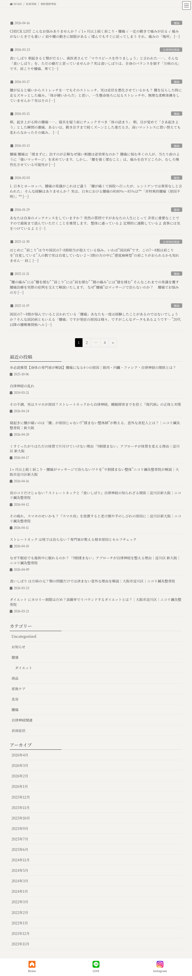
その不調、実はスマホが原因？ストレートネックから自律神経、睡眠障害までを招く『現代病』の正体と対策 (95, 404)
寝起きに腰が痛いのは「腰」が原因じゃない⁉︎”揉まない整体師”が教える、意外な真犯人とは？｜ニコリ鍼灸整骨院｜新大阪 (95, 425)
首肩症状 (19, 730)
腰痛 (176, 23)
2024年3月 (20, 880)
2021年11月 (20, 943)
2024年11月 (21, 859)
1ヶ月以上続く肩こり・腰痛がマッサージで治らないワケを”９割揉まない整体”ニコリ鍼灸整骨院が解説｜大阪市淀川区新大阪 (94, 472)
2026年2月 (20, 775)
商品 (15, 678)
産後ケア (19, 688)
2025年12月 (21, 797)
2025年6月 (20, 849)
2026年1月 (20, 786)
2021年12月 (21, 933)
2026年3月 (20, 765)
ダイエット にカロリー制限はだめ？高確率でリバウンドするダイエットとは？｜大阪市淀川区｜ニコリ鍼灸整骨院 (96, 602)
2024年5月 (20, 870)
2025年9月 (20, 828)
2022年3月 (20, 901)
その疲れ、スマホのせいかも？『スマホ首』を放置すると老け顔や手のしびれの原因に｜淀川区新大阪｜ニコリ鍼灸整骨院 (95, 518)
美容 (15, 699)
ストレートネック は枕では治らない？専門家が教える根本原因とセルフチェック (73, 539)
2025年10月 (21, 817)
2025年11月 (21, 807)
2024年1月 (20, 891)
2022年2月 (20, 912)
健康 (176, 178)
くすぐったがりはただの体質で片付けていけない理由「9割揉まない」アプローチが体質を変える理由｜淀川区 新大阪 (95, 449)
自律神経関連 (171, 50)
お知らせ (19, 646)
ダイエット (23, 667)
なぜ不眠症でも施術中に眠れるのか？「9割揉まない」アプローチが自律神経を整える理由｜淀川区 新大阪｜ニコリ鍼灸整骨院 (95, 560)
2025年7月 (20, 838)
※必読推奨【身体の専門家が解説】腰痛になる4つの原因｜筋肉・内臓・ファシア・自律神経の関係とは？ (93, 367)
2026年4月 (20, 754)
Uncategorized (24, 636)
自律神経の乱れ (22, 385)
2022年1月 (20, 922)
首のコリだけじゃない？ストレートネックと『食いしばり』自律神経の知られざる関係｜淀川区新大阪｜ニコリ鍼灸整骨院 (95, 495)
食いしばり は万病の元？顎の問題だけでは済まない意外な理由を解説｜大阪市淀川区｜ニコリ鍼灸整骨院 (92, 580)
